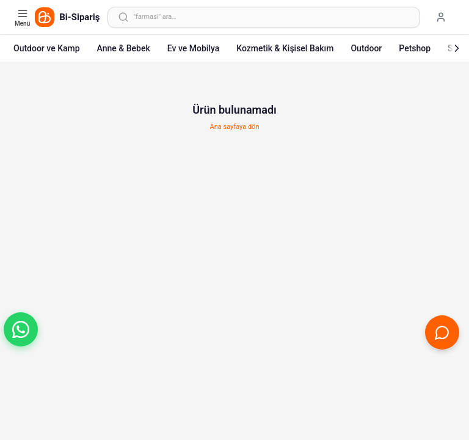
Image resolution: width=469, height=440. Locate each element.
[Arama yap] (263, 17)
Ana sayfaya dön (235, 127)
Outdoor (366, 48)
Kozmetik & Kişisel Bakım (284, 48)
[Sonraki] (457, 48)
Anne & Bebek (123, 48)
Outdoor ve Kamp (46, 48)
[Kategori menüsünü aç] (23, 17)
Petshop (415, 48)
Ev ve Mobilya (193, 48)
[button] (21, 329)
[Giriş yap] (440, 17)
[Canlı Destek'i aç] (442, 332)
